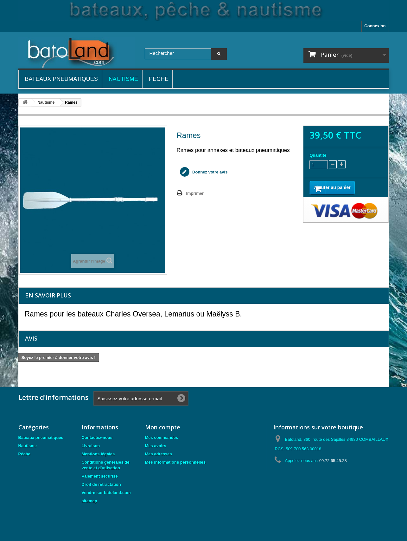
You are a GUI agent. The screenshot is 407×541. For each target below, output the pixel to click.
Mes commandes (161, 437)
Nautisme (27, 445)
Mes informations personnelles (175, 462)
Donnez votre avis (209, 172)
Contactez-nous (97, 437)
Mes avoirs (155, 445)
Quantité (317, 155)
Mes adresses (158, 454)
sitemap (89, 501)
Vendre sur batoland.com (106, 492)
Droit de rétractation (101, 484)
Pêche (24, 454)
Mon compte (162, 427)
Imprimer (195, 193)
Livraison (91, 445)
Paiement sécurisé (100, 476)
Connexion (374, 25)
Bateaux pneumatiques (40, 437)
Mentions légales (98, 454)
